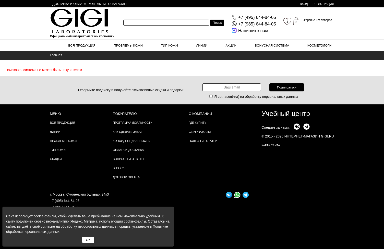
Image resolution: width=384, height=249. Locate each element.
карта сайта (271, 145)
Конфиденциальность (131, 141)
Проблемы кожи (128, 45)
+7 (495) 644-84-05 (64, 201)
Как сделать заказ (128, 132)
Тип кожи (169, 45)
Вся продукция (82, 45)
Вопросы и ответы (128, 159)
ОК (88, 240)
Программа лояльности (133, 122)
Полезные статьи (203, 141)
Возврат (119, 168)
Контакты (97, 4)
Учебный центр (286, 113)
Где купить (197, 122)
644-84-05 (257, 17)
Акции (231, 45)
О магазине (118, 4)
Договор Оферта (126, 177)
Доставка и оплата (69, 4)
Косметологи (319, 45)
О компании (200, 114)
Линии (201, 45)
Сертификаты (200, 132)
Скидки (56, 159)
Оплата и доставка (128, 150)
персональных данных (280, 97)
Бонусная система (272, 45)
